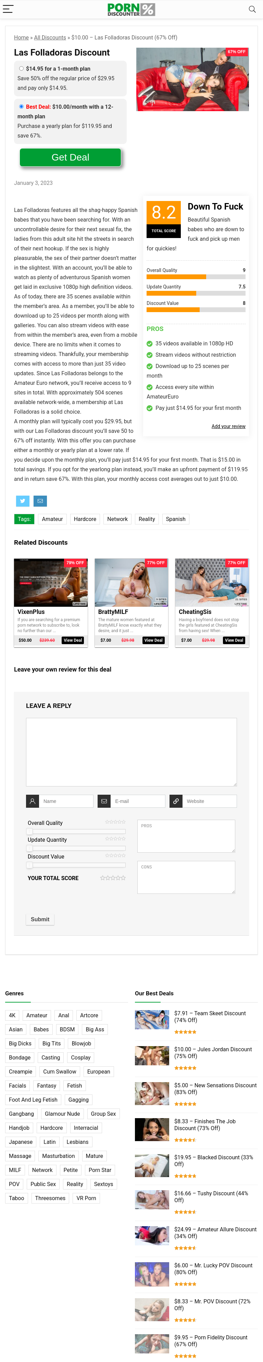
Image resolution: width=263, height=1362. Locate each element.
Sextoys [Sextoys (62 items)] (103, 1184)
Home (21, 37)
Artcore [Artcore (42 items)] (89, 1015)
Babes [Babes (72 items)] (41, 1029)
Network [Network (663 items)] (42, 1170)
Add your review (229, 426)
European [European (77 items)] (98, 1071)
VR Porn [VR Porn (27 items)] (86, 1198)
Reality (147, 519)
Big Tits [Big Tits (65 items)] (51, 1043)
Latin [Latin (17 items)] (49, 1142)
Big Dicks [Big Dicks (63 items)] (20, 1043)
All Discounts (50, 37)
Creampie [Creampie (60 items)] (20, 1071)
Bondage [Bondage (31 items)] (19, 1057)
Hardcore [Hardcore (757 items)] (51, 1128)
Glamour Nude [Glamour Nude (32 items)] (62, 1114)
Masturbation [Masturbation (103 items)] (58, 1156)
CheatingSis (195, 611)
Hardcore (85, 519)
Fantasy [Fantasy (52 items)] (46, 1085)
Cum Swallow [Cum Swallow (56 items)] (59, 1071)
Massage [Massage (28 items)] (20, 1156)
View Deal (73, 640)
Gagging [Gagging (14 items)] (78, 1100)
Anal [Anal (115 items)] (63, 1015)
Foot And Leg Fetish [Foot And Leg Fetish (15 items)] (33, 1100)
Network (117, 519)
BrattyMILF (113, 611)
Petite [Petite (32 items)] (71, 1170)
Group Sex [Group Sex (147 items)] (103, 1114)
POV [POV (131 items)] (14, 1184)
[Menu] (8, 9)
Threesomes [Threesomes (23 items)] (50, 1198)
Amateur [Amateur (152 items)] (36, 1015)
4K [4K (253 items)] (12, 1015)
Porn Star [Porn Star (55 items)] (100, 1170)
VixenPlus (31, 611)
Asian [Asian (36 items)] (16, 1029)
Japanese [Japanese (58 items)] (21, 1142)
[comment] (131, 752)
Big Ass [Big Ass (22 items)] (95, 1029)
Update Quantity (47, 840)
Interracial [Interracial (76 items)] (86, 1128)
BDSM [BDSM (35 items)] (67, 1029)
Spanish (176, 519)
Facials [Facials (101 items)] (17, 1085)
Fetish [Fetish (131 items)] (74, 1085)
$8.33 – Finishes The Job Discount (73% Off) (205, 1125)
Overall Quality (45, 823)
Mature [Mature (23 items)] (94, 1156)
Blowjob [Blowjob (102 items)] (81, 1043)
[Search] (252, 9)
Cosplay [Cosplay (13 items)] (80, 1057)
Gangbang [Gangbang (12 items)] (21, 1114)
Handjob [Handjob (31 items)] (19, 1128)
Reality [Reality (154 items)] (75, 1184)
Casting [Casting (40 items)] (50, 1057)
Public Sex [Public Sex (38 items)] (43, 1184)
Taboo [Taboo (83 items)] (16, 1198)
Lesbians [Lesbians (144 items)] (78, 1142)
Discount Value (46, 856)
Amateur (52, 519)
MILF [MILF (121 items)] (15, 1170)
